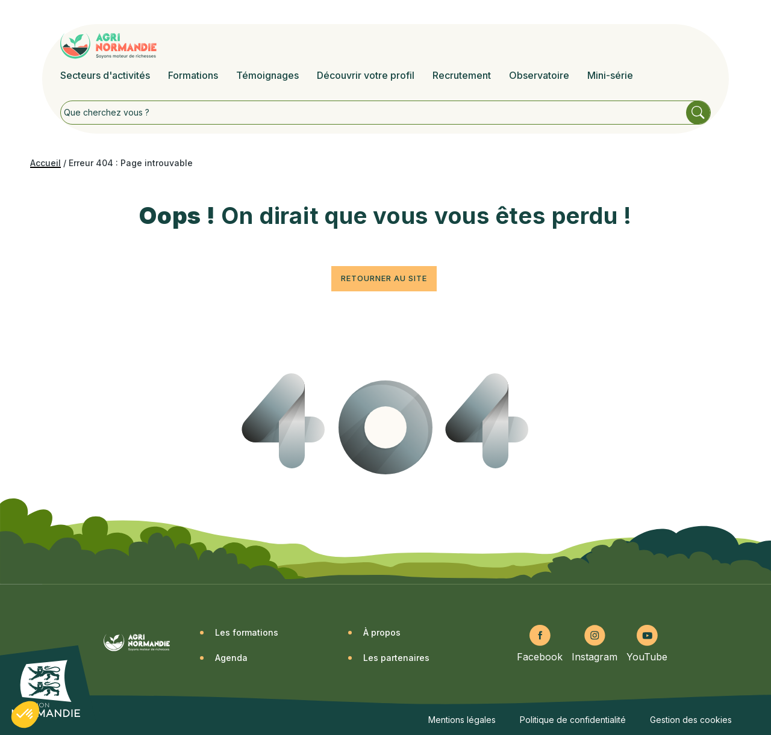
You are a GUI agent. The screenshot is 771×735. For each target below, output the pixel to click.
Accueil (45, 163)
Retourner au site (384, 278)
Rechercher (698, 113)
